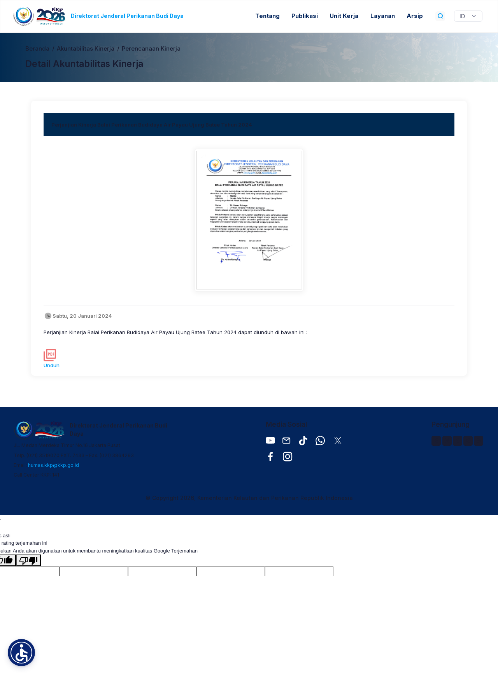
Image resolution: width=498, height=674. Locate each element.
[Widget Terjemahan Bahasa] (468, 16)
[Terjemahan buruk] (28, 560)
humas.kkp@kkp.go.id (53, 465)
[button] (21, 652)
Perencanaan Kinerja (151, 48)
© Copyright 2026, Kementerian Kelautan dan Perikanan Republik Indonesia (249, 498)
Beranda (37, 48)
